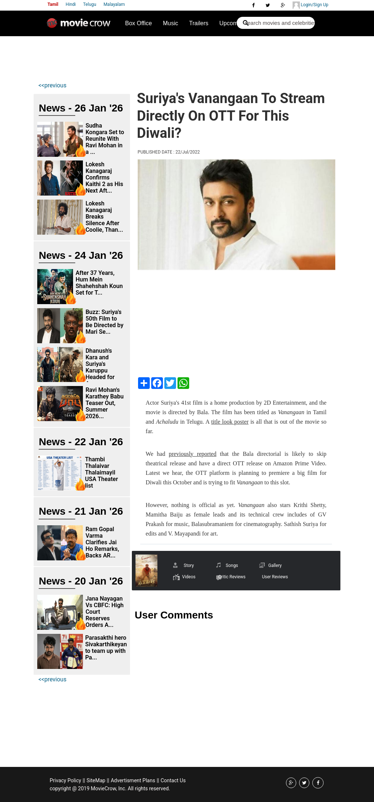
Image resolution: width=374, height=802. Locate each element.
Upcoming (233, 23)
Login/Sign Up (310, 5)
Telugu (89, 4)
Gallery (275, 565)
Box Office (138, 23)
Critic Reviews (231, 576)
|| (84, 780)
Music (170, 23)
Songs (232, 565)
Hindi (71, 4)
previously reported (192, 454)
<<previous (52, 85)
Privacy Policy (65, 780)
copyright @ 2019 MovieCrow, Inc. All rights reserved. (110, 788)
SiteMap (96, 780)
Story (189, 565)
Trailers (199, 23)
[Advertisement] (170, 57)
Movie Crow (80, 26)
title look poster (229, 422)
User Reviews (275, 576)
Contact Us (173, 780)
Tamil (52, 4)
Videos (188, 576)
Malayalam (114, 4)
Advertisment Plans (133, 780)
